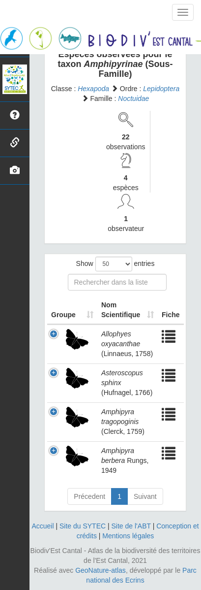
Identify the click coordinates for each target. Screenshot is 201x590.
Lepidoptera (161, 89)
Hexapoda (93, 89)
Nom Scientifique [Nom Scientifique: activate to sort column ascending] (120, 310)
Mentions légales (128, 536)
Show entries (115, 264)
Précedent (89, 496)
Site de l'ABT (131, 526)
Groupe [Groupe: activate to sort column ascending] (63, 315)
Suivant (145, 496)
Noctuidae (133, 98)
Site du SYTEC (82, 526)
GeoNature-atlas (100, 570)
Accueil (42, 526)
